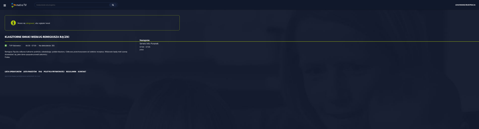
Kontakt (82, 71)
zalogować (30, 23)
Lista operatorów (13, 71)
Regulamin (71, 71)
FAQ (40, 71)
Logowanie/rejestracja (465, 5)
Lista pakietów (30, 71)
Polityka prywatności (54, 71)
